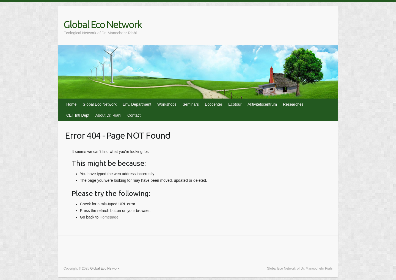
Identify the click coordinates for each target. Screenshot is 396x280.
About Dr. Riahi (108, 115)
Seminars (191, 104)
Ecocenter (213, 104)
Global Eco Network (103, 24)
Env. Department (137, 104)
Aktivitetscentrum (262, 104)
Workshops (167, 104)
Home (71, 104)
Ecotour (234, 104)
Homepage (109, 217)
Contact (134, 115)
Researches (293, 104)
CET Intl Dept (77, 115)
